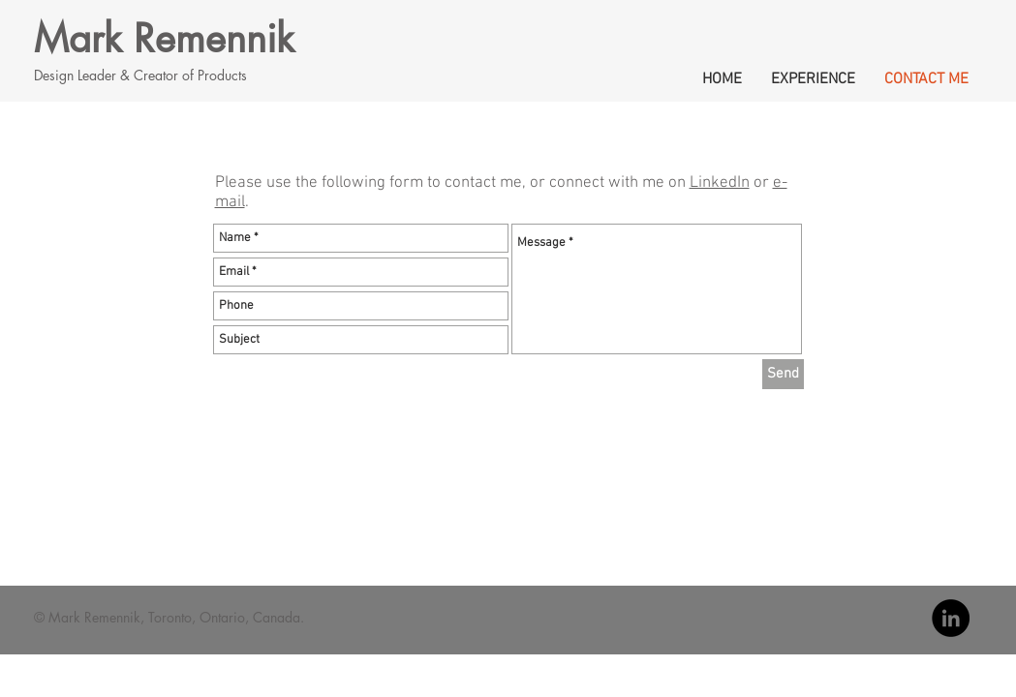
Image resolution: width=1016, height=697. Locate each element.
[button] (813, 76)
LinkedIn (720, 183)
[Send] (783, 374)
